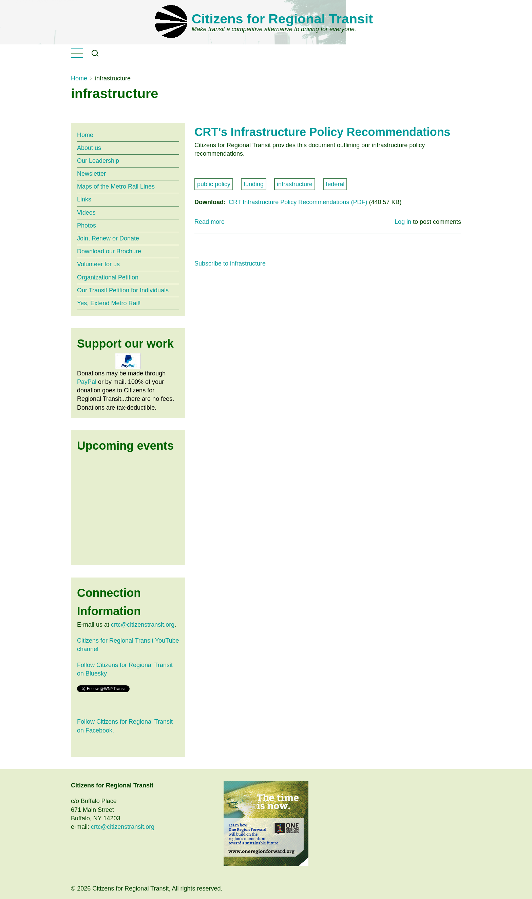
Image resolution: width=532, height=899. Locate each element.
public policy (213, 184)
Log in (403, 221)
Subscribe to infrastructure (230, 263)
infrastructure (294, 184)
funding (254, 184)
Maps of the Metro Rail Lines (116, 186)
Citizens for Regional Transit (282, 18)
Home (79, 78)
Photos (86, 225)
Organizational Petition (107, 277)
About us (89, 147)
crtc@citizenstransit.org (142, 624)
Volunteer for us (98, 264)
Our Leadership (98, 160)
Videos (86, 212)
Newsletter (91, 173)
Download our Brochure (109, 251)
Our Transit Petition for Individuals (123, 290)
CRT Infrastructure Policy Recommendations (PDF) (298, 202)
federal (335, 184)
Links (84, 199)
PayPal (86, 381)
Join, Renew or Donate (108, 238)
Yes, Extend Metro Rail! (108, 303)
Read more (209, 222)
